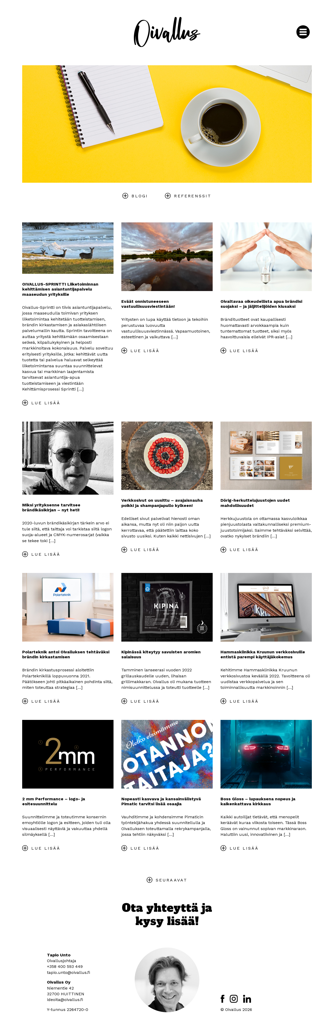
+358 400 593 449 (65, 966)
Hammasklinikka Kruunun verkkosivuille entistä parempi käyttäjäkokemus (262, 654)
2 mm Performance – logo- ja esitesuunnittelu (53, 801)
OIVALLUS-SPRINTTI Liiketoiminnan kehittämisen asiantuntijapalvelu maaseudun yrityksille (60, 289)
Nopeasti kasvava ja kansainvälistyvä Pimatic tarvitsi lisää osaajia (161, 801)
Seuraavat (172, 880)
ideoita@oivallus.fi (65, 999)
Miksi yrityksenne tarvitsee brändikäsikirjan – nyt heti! (51, 507)
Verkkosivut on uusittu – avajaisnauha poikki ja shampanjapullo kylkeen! (162, 503)
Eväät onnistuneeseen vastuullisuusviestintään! (148, 304)
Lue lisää (45, 402)
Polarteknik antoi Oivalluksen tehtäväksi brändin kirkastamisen (65, 654)
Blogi (140, 195)
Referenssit (192, 195)
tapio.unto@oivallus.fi (68, 972)
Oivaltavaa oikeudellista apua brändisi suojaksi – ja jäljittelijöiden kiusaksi (261, 304)
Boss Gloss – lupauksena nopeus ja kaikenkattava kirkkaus (257, 801)
